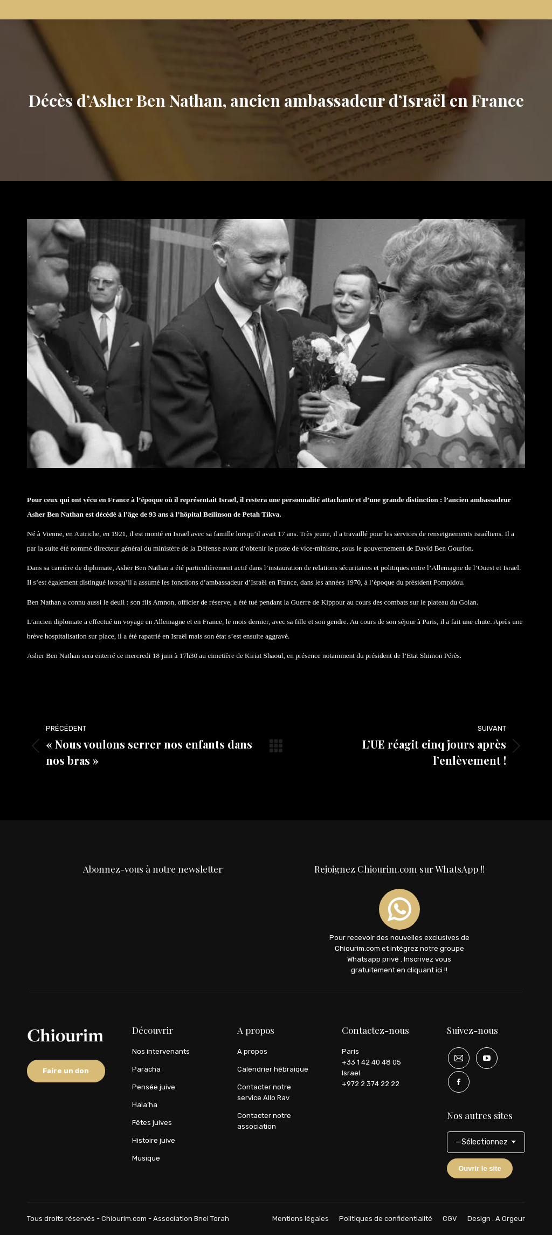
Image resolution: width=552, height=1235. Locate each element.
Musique (146, 1158)
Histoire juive (153, 1140)
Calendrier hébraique (272, 1069)
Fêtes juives (152, 1123)
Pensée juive (153, 1087)
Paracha (146, 1069)
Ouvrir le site (479, 1168)
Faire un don (66, 1071)
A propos (252, 1051)
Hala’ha (144, 1105)
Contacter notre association (264, 1121)
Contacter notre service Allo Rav (264, 1092)
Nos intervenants (161, 1051)
